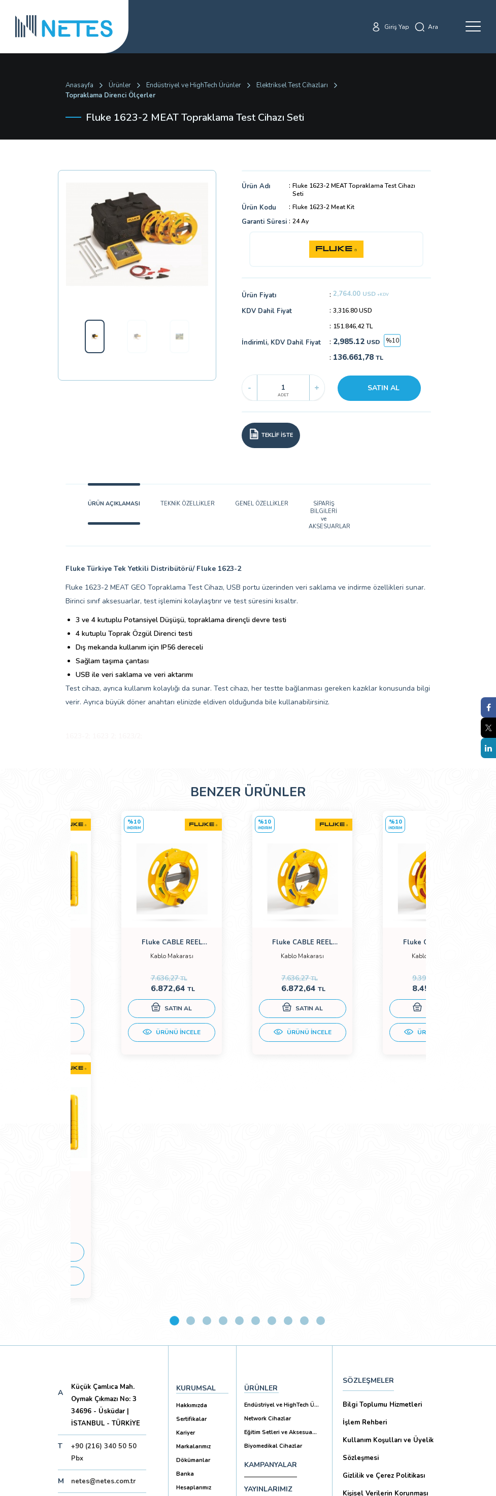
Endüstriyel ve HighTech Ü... (281, 1187)
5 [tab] (239, 1103)
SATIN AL (384, 388)
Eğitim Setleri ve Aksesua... (280, 1214)
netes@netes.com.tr (103, 1263)
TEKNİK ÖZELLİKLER (187, 503)
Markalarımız (193, 1229)
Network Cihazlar (267, 1201)
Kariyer (185, 1215)
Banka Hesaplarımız (193, 1263)
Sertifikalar (191, 1201)
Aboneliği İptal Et (88, 1378)
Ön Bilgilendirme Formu (381, 1311)
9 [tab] (304, 1103)
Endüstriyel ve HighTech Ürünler (193, 85)
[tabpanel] (130, 945)
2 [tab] (190, 1103)
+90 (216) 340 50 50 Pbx (104, 1234)
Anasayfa (79, 85)
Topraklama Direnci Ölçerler (110, 95)
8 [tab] (288, 1103)
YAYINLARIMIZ (268, 1271)
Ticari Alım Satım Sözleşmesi (389, 1364)
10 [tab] (320, 1103)
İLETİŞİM (259, 1296)
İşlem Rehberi (365, 1204)
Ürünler (120, 85)
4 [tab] (223, 1103)
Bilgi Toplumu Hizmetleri (382, 1187)
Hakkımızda (191, 1188)
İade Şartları (362, 1382)
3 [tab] (207, 1103)
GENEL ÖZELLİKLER (261, 503)
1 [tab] (174, 1103)
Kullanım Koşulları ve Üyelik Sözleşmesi (388, 1231)
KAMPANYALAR (270, 1247)
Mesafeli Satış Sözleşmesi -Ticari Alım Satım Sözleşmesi (389, 1337)
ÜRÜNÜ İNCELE (130, 1042)
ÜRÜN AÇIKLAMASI (114, 503)
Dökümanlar (193, 1242)
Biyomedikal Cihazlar (273, 1228)
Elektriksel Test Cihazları (292, 85)
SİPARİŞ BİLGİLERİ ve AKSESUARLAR (324, 515)
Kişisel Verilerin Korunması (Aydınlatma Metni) (385, 1284)
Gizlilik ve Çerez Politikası (384, 1258)
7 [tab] (272, 1103)
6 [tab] (255, 1103)
